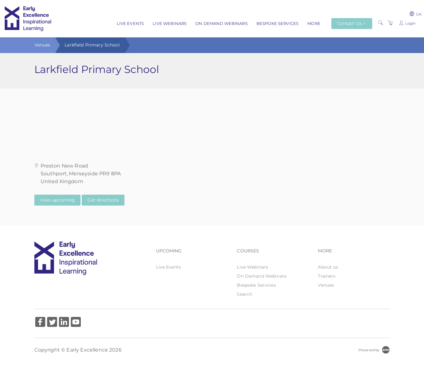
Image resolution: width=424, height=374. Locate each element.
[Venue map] (212, 120)
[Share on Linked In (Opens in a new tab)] (64, 322)
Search (244, 294)
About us (328, 267)
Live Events (130, 23)
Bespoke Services (277, 23)
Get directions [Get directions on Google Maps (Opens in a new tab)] (103, 200)
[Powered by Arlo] (374, 349)
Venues (43, 45)
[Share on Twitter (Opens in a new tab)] (52, 322)
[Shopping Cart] (390, 23)
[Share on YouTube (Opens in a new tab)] (76, 322)
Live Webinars (170, 23)
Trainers (326, 276)
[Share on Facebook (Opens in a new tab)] (40, 322)
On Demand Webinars (221, 23)
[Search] (380, 23)
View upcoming (57, 200)
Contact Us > (351, 23)
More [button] (313, 23)
